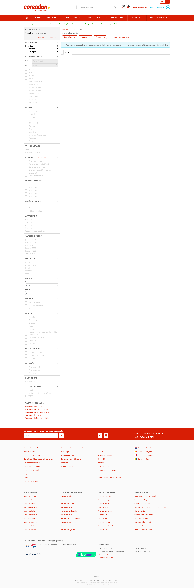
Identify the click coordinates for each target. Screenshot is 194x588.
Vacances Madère (67, 503)
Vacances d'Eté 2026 (33, 415)
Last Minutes (53, 18)
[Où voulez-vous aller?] (96, 7)
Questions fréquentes (32, 466)
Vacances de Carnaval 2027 (36, 409)
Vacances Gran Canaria (106, 515)
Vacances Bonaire (30, 515)
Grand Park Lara (140, 511)
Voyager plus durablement (107, 470)
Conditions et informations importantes (38, 459)
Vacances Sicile (66, 507)
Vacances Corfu (103, 529)
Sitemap (101, 474)
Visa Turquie (65, 451)
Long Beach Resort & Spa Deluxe (146, 496)
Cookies (100, 451)
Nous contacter (29, 451)
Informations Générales (32, 455)
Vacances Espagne (30, 507)
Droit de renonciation (32, 463)
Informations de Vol (31, 470)
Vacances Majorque (68, 529)
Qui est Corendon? (31, 448)
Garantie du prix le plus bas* (62, 24)
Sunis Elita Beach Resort (143, 529)
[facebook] (100, 435)
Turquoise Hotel (140, 526)
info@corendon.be (106, 557)
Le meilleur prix (103, 448)
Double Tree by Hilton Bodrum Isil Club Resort (151, 507)
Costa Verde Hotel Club (143, 503)
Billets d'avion (157, 18)
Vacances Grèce (29, 503)
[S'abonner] (61, 435)
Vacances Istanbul (104, 507)
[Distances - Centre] (41, 293)
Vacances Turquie (30, 496)
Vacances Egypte (30, 500)
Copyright (101, 459)
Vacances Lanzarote (105, 511)
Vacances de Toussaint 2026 (37, 418)
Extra (26, 477)
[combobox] (96, 7)
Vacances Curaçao (30, 518)
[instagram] (106, 435)
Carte (67, 52)
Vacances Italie (29, 511)
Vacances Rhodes (67, 526)
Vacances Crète (66, 515)
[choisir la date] (45, 61)
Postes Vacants (103, 466)
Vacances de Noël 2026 (34, 406)
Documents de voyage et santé (72, 448)
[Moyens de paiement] (33, 554)
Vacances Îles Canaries (69, 511)
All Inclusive (117, 18)
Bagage (26, 474)
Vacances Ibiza (103, 518)
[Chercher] (115, 7)
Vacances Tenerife (104, 496)
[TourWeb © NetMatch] (97, 576)
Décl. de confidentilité (105, 455)
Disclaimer (101, 463)
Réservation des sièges (69, 455)
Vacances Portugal (30, 522)
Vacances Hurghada (105, 500)
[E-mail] (41, 435)
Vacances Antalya (104, 503)
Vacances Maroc (30, 529)
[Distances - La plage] (41, 285)
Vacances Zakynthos (68, 522)
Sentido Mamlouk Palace (143, 515)
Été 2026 (37, 18)
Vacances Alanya (104, 522)
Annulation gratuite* (109, 24)
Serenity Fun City (140, 500)
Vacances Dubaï (66, 496)
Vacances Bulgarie (30, 526)
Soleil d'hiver (73, 18)
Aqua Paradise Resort (142, 518)
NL (162, 1)
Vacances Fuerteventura (106, 526)
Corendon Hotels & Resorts (71, 459)
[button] (42, 42)
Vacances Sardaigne (68, 500)
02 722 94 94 (144, 437)
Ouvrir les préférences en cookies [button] (110, 477)
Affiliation (64, 463)
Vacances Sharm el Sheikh (70, 518)
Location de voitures (31, 481)
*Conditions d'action (68, 466)
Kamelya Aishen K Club (142, 522)
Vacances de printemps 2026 (37, 412)
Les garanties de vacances (38, 24)
